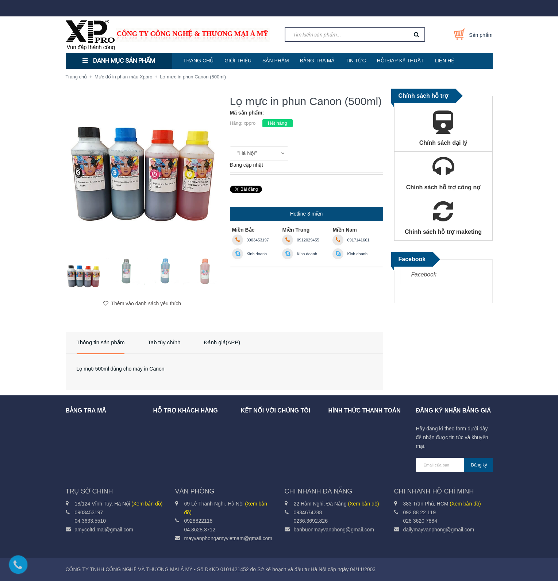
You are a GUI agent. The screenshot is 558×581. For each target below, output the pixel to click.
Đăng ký (479, 465)
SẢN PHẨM (275, 60)
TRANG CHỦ (198, 60)
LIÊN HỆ (444, 60)
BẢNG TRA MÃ (317, 60)
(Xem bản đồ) (146, 504)
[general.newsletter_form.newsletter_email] (454, 465)
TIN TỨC (356, 60)
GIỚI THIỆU (237, 60)
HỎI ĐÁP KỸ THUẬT (400, 60)
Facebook (423, 274)
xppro (250, 123)
